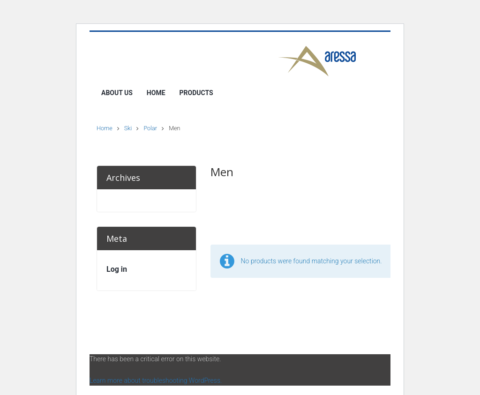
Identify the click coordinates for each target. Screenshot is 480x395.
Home (156, 93)
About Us (117, 93)
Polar (150, 128)
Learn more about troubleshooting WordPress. (156, 380)
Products (196, 93)
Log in (116, 269)
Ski (128, 128)
